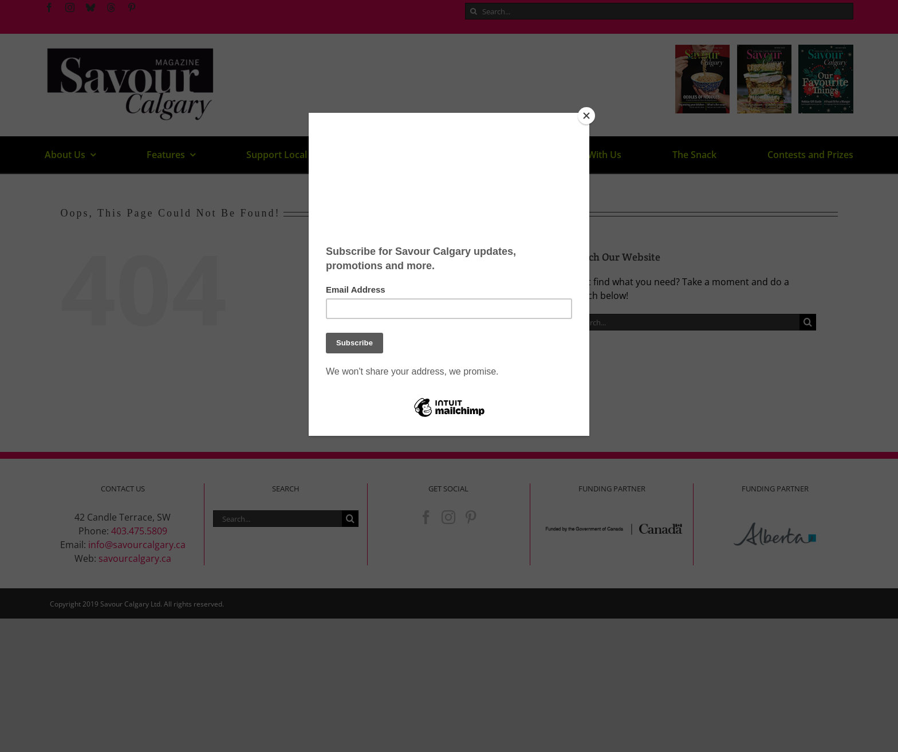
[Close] (586, 115)
